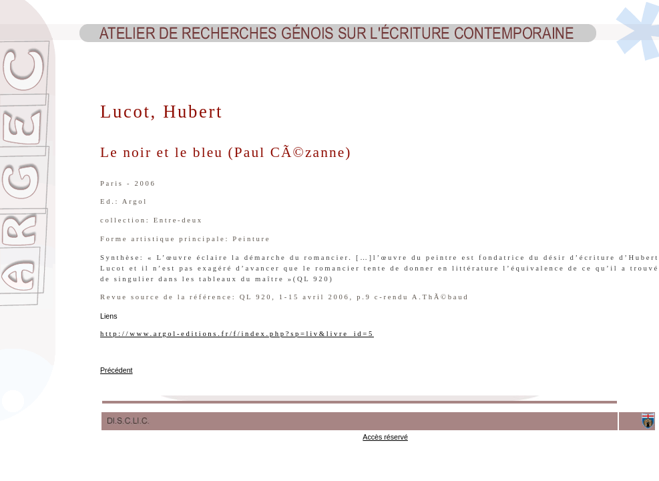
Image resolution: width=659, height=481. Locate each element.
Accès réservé (385, 437)
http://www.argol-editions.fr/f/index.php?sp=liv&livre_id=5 (237, 333)
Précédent (116, 370)
